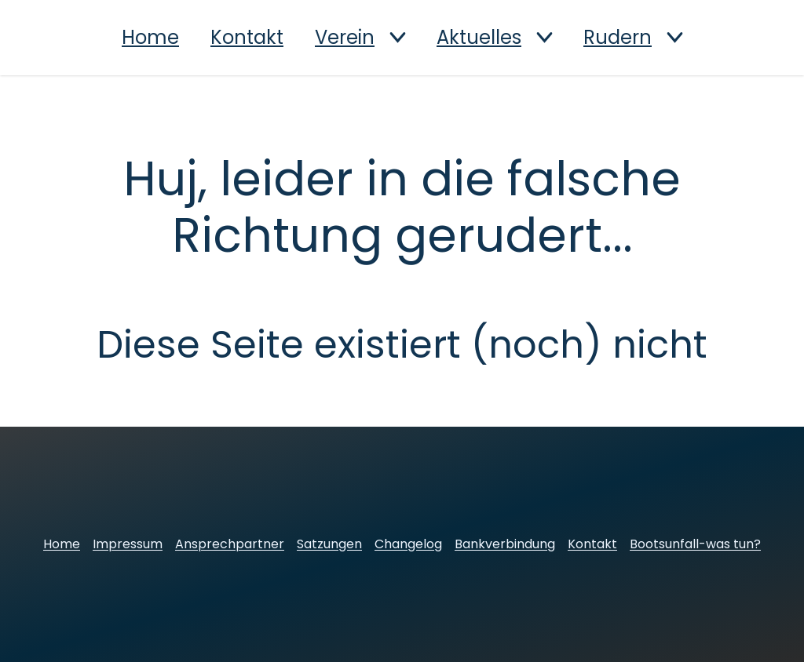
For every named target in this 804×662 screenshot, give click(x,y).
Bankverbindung (505, 544)
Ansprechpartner (229, 544)
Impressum (128, 544)
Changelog (408, 544)
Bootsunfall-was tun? (695, 544)
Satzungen (329, 544)
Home (150, 37)
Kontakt (246, 37)
